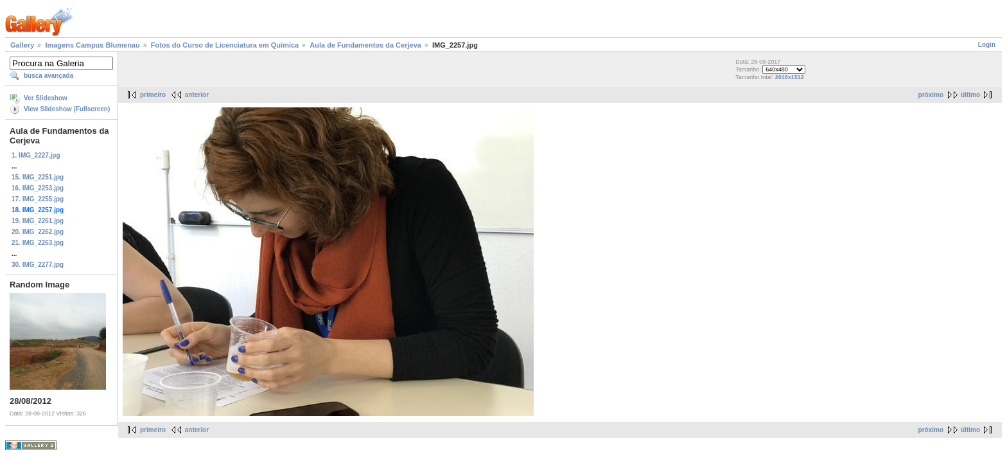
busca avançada (48, 75)
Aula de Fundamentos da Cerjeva (365, 45)
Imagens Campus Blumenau (92, 45)
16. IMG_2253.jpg (38, 188)
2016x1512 (789, 77)
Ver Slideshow (45, 98)
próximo (930, 94)
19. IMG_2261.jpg (38, 220)
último (970, 94)
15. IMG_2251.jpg (38, 177)
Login (986, 44)
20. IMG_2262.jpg (38, 231)
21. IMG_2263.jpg (38, 242)
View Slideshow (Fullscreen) (67, 109)
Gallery (22, 45)
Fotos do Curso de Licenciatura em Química (225, 45)
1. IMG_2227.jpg (36, 155)
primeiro (153, 94)
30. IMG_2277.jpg (38, 264)
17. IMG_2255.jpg (38, 199)
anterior (197, 94)
